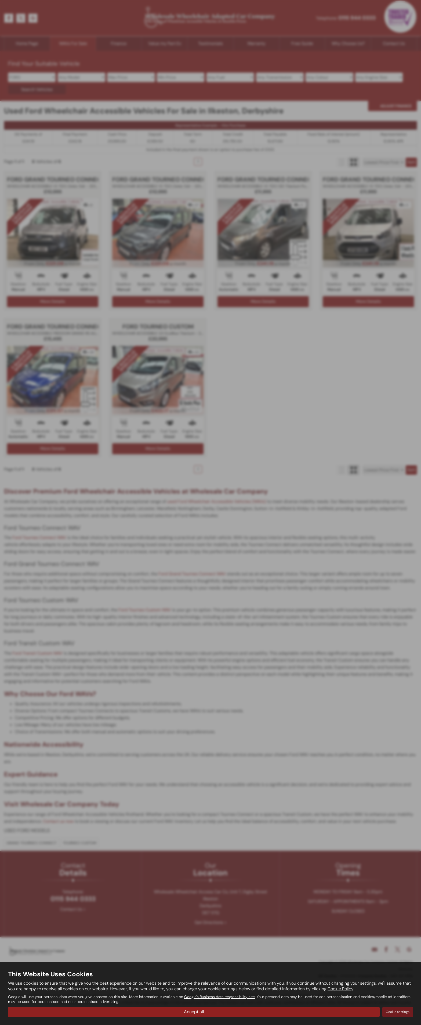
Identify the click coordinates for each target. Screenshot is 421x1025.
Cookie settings (397, 1012)
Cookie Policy (340, 989)
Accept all (194, 1012)
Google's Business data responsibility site (219, 997)
